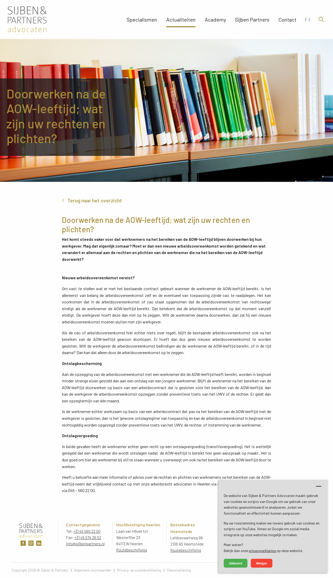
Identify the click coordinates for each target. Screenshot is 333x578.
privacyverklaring (263, 550)
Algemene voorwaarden (92, 570)
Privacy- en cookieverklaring (139, 570)
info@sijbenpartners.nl (85, 543)
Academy (215, 19)
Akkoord (235, 563)
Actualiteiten (181, 19)
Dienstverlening (179, 570)
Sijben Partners (252, 19)
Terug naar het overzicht (94, 200)
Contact (287, 19)
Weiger (261, 563)
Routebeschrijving (131, 550)
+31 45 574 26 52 (87, 537)
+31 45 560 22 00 (86, 531)
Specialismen (142, 19)
